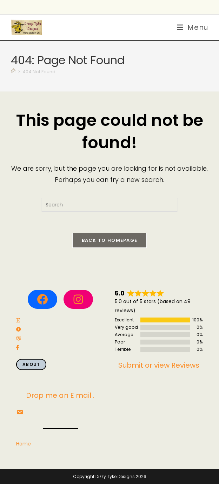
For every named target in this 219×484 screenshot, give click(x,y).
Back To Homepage (110, 240)
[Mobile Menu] (192, 27)
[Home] (13, 71)
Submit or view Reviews (158, 365)
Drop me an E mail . (60, 395)
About (31, 364)
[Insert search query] (109, 205)
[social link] (18, 320)
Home (23, 443)
